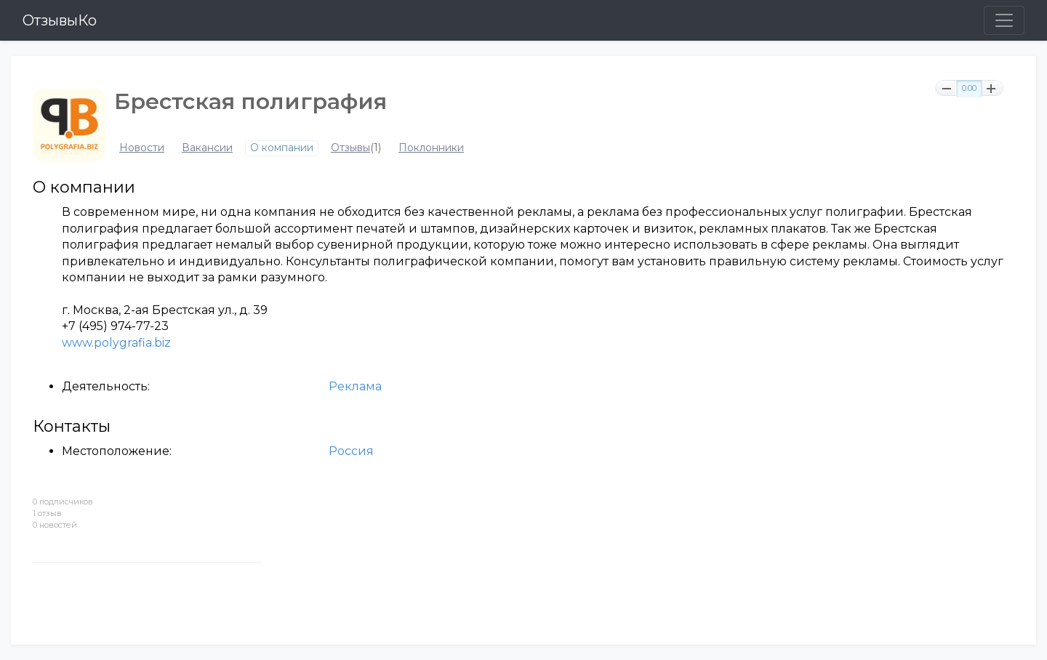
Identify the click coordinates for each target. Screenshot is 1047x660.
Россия (351, 451)
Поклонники (431, 148)
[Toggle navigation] (1004, 20)
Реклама (355, 386)
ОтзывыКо (60, 20)
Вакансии (207, 148)
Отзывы (350, 148)
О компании (281, 148)
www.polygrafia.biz (116, 343)
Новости (141, 148)
